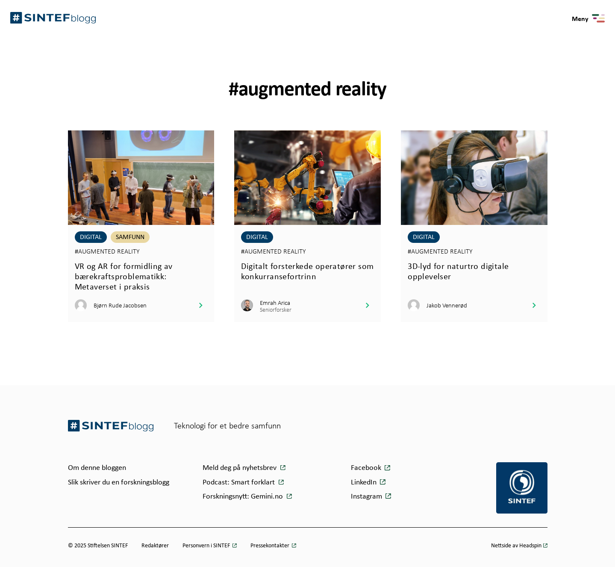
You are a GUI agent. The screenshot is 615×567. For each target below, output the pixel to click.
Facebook (366, 467)
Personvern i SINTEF (206, 545)
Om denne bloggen (97, 467)
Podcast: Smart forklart (240, 482)
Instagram (366, 496)
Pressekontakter (270, 545)
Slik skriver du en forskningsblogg (118, 482)
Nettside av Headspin (516, 545)
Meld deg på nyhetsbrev (240, 467)
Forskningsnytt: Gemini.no (244, 496)
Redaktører (155, 545)
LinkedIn (363, 482)
